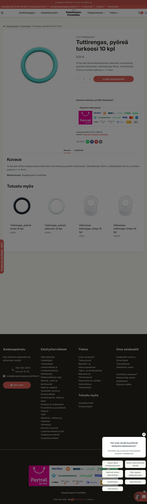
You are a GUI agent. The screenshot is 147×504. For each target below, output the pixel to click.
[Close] (144, 434)
